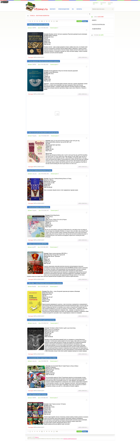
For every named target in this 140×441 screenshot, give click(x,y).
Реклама (5, 1)
